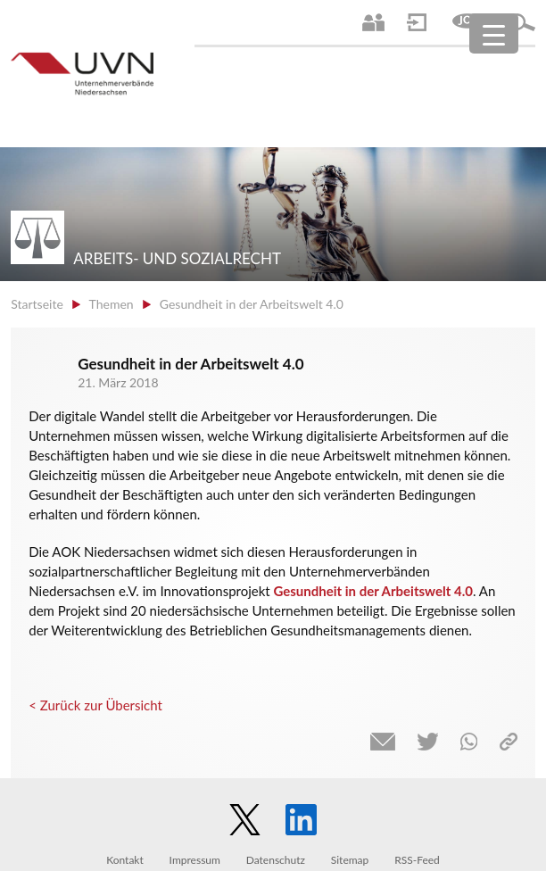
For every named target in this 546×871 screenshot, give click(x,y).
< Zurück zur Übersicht (95, 705)
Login (416, 22)
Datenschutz (275, 860)
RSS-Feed (417, 860)
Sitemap (350, 860)
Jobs (467, 22)
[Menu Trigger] (493, 33)
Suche (522, 22)
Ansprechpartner (373, 22)
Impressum (195, 860)
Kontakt (125, 860)
